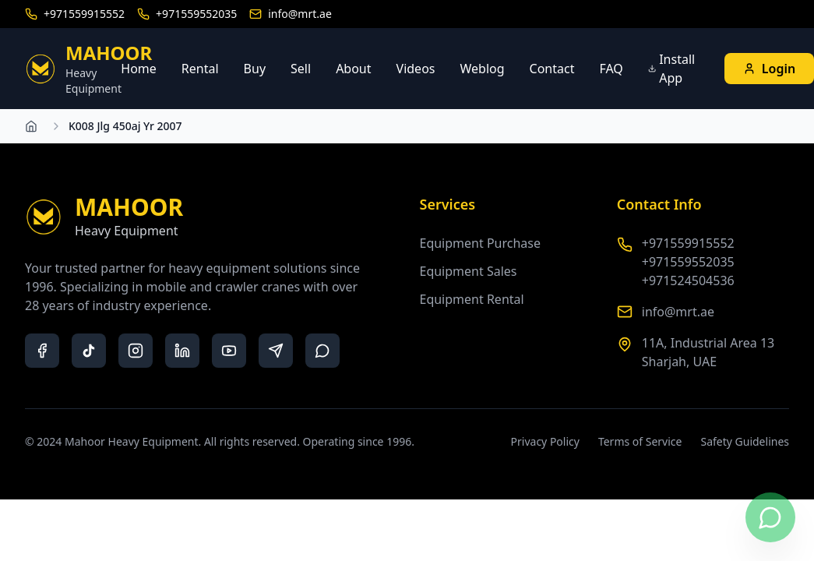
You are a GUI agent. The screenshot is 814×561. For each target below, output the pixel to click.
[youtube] (229, 350)
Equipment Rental (472, 299)
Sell (301, 68)
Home (139, 68)
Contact (552, 68)
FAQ (610, 68)
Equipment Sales (468, 271)
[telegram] (276, 350)
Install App (671, 68)
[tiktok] (89, 350)
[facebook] (42, 350)
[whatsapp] (322, 350)
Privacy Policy (545, 441)
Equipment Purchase (480, 243)
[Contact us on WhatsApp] (770, 517)
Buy (255, 68)
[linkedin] (182, 350)
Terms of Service (640, 441)
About (353, 68)
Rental (200, 68)
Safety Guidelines (744, 441)
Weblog (482, 68)
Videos (415, 68)
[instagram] (135, 350)
